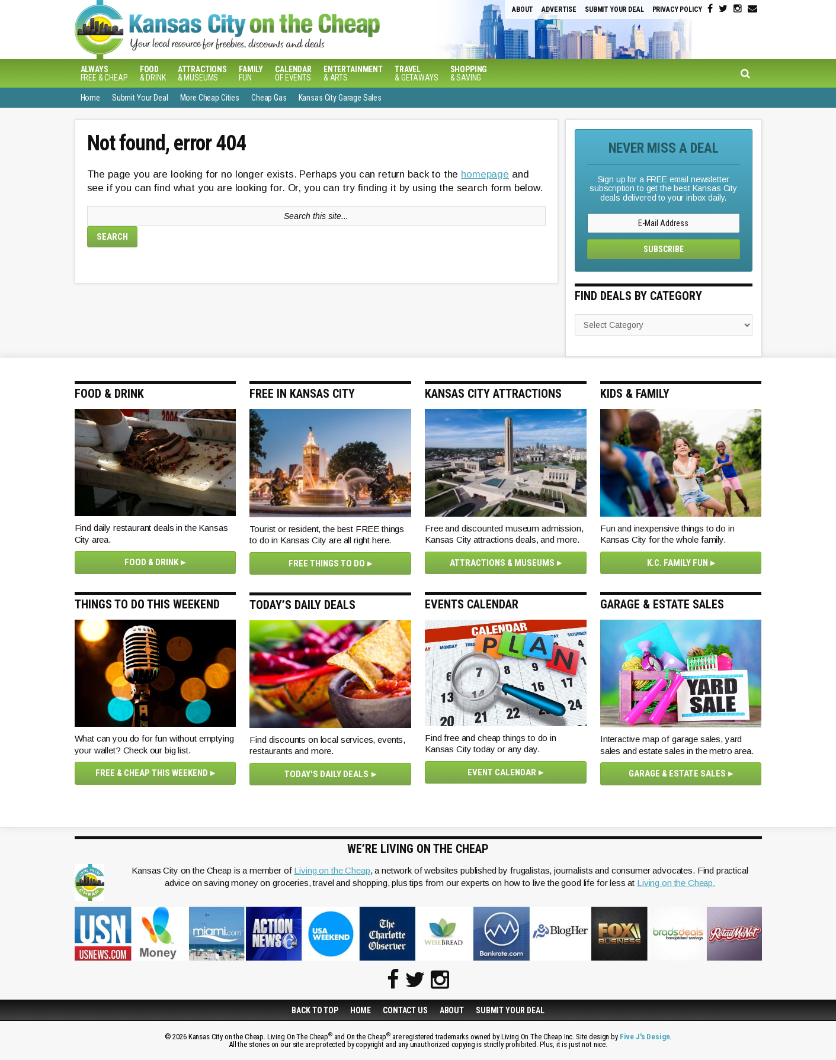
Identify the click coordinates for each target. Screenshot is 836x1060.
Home (360, 1010)
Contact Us (405, 1010)
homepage (485, 174)
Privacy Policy (677, 9)
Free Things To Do (327, 563)
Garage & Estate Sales (677, 773)
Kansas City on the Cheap (273, 29)
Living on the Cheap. (676, 883)
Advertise (559, 9)
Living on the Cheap (332, 870)
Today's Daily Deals (326, 774)
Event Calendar (501, 772)
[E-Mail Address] (663, 223)
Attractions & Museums (502, 563)
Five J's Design (645, 1036)
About (522, 9)
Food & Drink (151, 562)
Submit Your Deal (614, 9)
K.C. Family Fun (677, 563)
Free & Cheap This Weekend (151, 773)
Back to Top (315, 1010)
